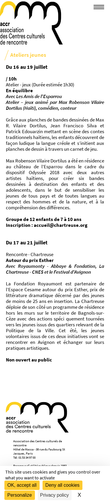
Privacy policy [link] (54, 495)
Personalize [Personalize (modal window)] (19, 495)
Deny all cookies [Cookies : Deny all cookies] (62, 485)
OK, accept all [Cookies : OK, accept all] (22, 485)
